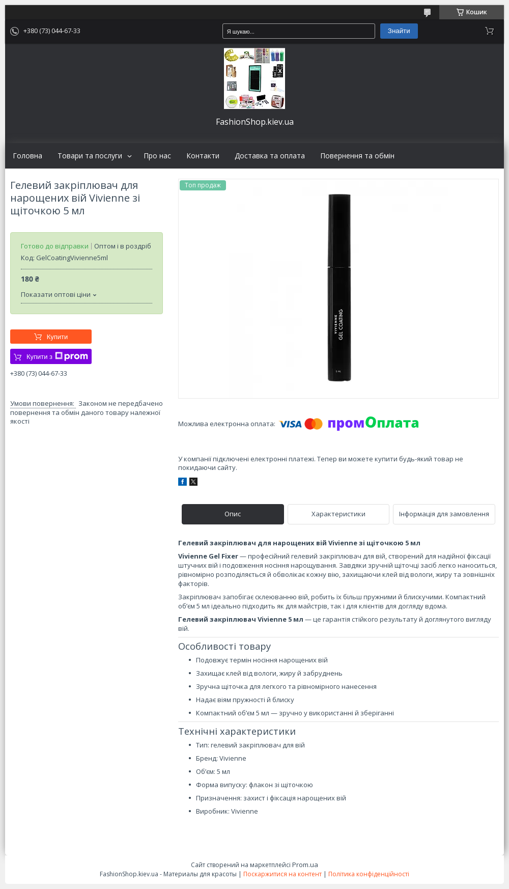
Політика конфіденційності (368, 874)
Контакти (202, 155)
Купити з (57, 356)
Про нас (157, 155)
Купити (57, 337)
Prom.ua (305, 864)
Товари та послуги (90, 155)
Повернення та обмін (357, 155)
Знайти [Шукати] (399, 31)
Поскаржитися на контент (282, 874)
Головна (27, 155)
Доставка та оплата (270, 155)
